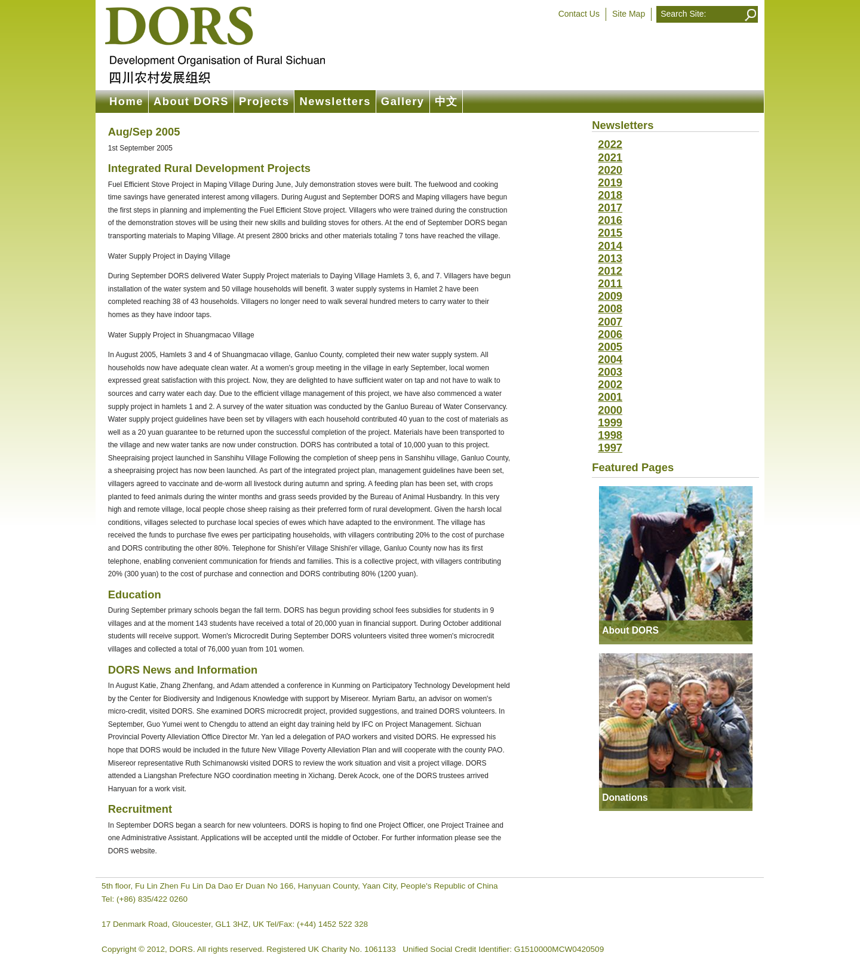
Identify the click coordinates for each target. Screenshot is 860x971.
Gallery (403, 101)
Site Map (628, 14)
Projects (264, 101)
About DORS (191, 101)
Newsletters (334, 101)
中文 (446, 101)
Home (126, 101)
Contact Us (579, 14)
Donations (625, 797)
